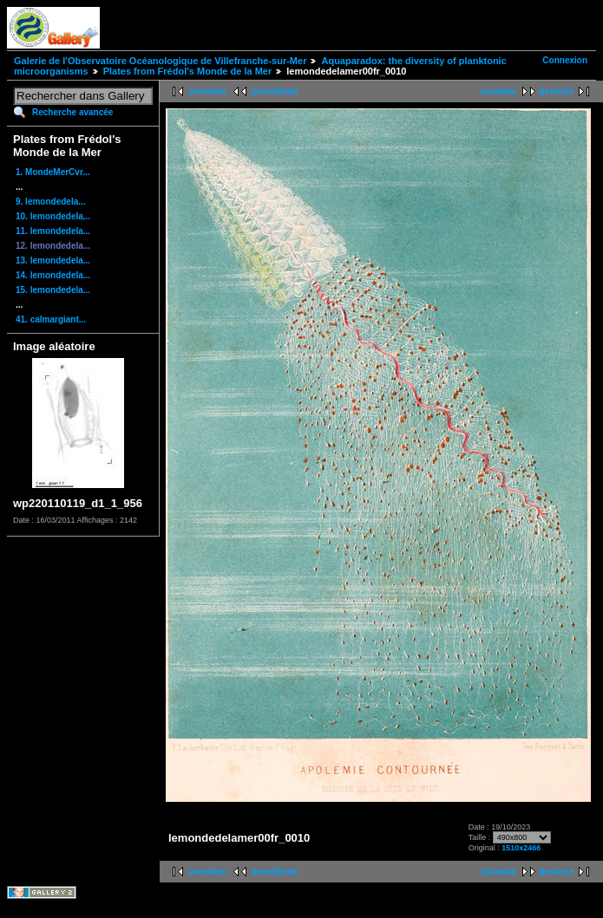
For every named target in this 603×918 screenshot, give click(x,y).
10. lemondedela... (53, 216)
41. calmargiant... (51, 319)
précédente (275, 91)
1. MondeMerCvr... (53, 172)
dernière (557, 91)
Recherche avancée (72, 112)
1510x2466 (521, 847)
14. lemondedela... (53, 275)
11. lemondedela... (53, 231)
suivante (498, 91)
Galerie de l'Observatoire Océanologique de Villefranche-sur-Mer (160, 60)
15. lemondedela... (53, 290)
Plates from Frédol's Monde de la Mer (187, 71)
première (207, 91)
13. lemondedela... (53, 260)
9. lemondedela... (51, 201)
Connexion (564, 60)
